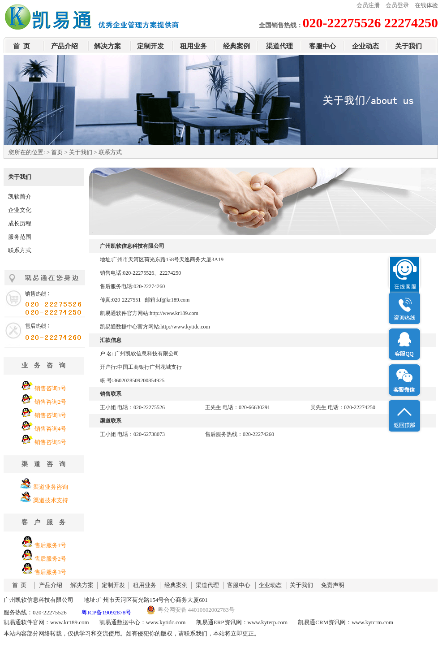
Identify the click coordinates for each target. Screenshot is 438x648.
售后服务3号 (50, 572)
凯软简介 (19, 196)
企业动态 (365, 46)
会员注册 (368, 5)
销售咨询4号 (50, 428)
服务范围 (19, 236)
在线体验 (426, 5)
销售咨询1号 (50, 388)
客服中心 (322, 46)
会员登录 (397, 5)
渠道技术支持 (50, 500)
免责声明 (332, 585)
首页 (57, 152)
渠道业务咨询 (50, 487)
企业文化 (19, 210)
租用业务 (193, 46)
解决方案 (107, 46)
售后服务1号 (50, 545)
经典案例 (236, 46)
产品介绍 (64, 46)
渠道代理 (279, 46)
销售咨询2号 (50, 401)
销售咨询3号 (50, 415)
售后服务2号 (50, 558)
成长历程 (19, 223)
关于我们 (408, 46)
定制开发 (150, 46)
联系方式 (19, 250)
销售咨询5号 (50, 442)
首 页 (21, 46)
